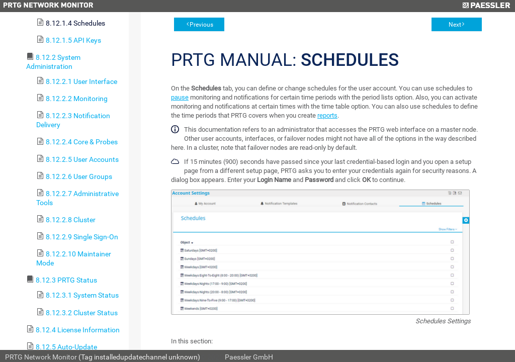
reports (327, 115)
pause (180, 97)
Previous (201, 24)
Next (455, 24)
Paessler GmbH (249, 357)
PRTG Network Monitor (41, 357)
